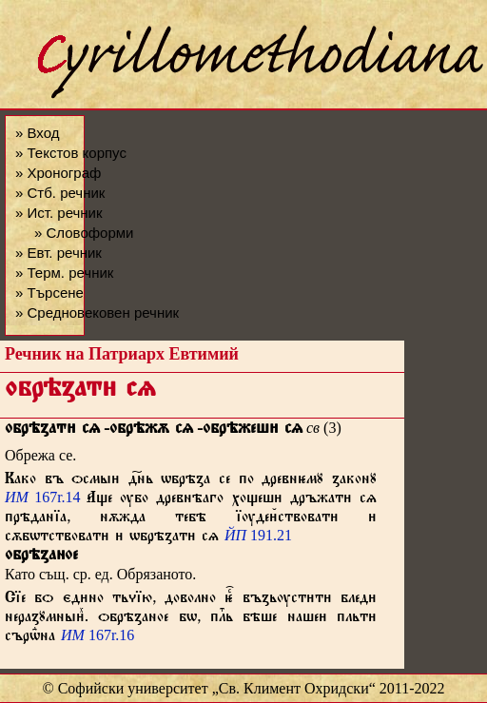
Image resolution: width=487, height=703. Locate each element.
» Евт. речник (58, 252)
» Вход (37, 133)
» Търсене (49, 292)
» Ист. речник (59, 213)
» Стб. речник (60, 193)
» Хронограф (58, 173)
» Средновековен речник (97, 312)
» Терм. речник (64, 272)
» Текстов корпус (71, 153)
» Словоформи (83, 233)
